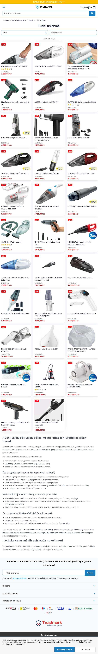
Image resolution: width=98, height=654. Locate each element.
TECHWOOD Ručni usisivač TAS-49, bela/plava (15, 279)
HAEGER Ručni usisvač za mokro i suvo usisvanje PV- (48, 314)
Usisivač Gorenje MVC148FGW (13, 138)
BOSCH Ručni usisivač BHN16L (80, 278)
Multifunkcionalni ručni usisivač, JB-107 (15, 103)
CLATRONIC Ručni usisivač (78, 138)
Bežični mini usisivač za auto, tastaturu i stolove (46, 139)
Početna (6, 21)
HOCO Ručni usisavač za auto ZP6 (82, 313)
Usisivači (30, 21)
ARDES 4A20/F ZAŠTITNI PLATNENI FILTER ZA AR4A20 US (81, 350)
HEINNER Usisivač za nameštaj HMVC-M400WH (80, 385)
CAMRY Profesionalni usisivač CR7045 (47, 385)
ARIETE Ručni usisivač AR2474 (46, 102)
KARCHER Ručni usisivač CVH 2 (47, 173)
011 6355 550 (50, 635)
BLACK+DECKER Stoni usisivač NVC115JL (47, 207)
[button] (83, 7)
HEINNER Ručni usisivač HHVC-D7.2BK (13, 385)
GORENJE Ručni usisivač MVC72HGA (82, 206)
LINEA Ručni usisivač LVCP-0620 (14, 66)
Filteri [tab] (5, 33)
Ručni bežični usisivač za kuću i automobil (47, 423)
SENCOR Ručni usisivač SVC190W (48, 66)
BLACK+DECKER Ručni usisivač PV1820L (13, 350)
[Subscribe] (90, 573)
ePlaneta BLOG (19, 578)
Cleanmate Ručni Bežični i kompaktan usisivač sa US (78, 67)
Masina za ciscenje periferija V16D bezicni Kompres (15, 423)
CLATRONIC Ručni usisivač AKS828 (82, 102)
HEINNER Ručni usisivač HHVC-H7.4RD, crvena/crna (80, 243)
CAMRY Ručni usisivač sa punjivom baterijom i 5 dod (49, 279)
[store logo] (43, 7)
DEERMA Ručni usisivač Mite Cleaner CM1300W (12, 207)
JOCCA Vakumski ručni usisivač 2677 (47, 243)
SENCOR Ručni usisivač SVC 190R (81, 173)
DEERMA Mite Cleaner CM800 (46, 349)
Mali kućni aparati (18, 21)
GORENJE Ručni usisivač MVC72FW (15, 313)
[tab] (49, 586)
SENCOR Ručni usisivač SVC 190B (14, 173)
